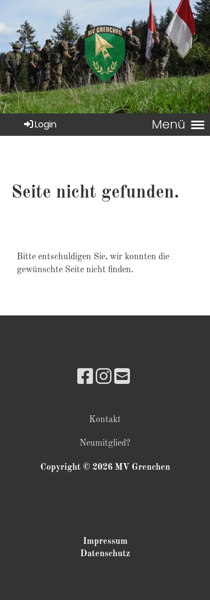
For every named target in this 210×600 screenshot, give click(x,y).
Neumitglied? (105, 443)
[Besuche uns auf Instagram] (103, 378)
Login (39, 124)
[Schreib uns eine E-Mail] (122, 378)
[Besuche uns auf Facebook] (85, 378)
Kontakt (105, 419)
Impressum (105, 541)
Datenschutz (105, 553)
